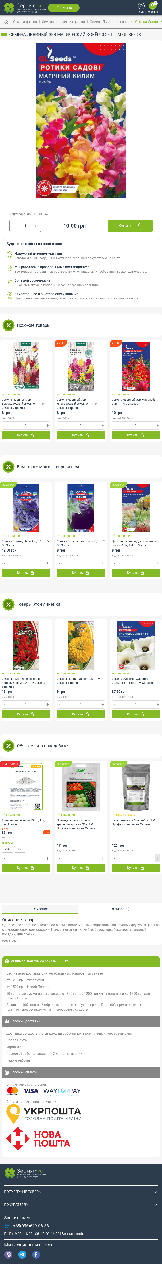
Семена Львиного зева (108, 22)
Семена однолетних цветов (63, 22)
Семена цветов (25, 22)
